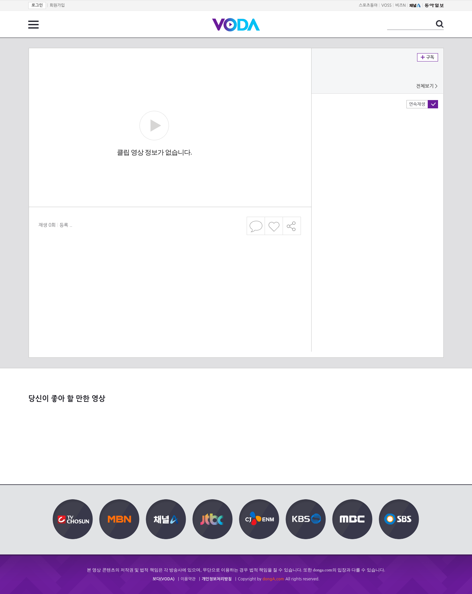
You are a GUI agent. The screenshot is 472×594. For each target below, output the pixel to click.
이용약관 (188, 579)
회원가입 (57, 5)
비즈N (400, 5)
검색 (440, 24)
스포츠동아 (368, 5)
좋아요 (274, 226)
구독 (427, 57)
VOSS (386, 5)
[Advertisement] (170, 264)
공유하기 (292, 226)
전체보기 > (426, 86)
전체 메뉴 (33, 25)
